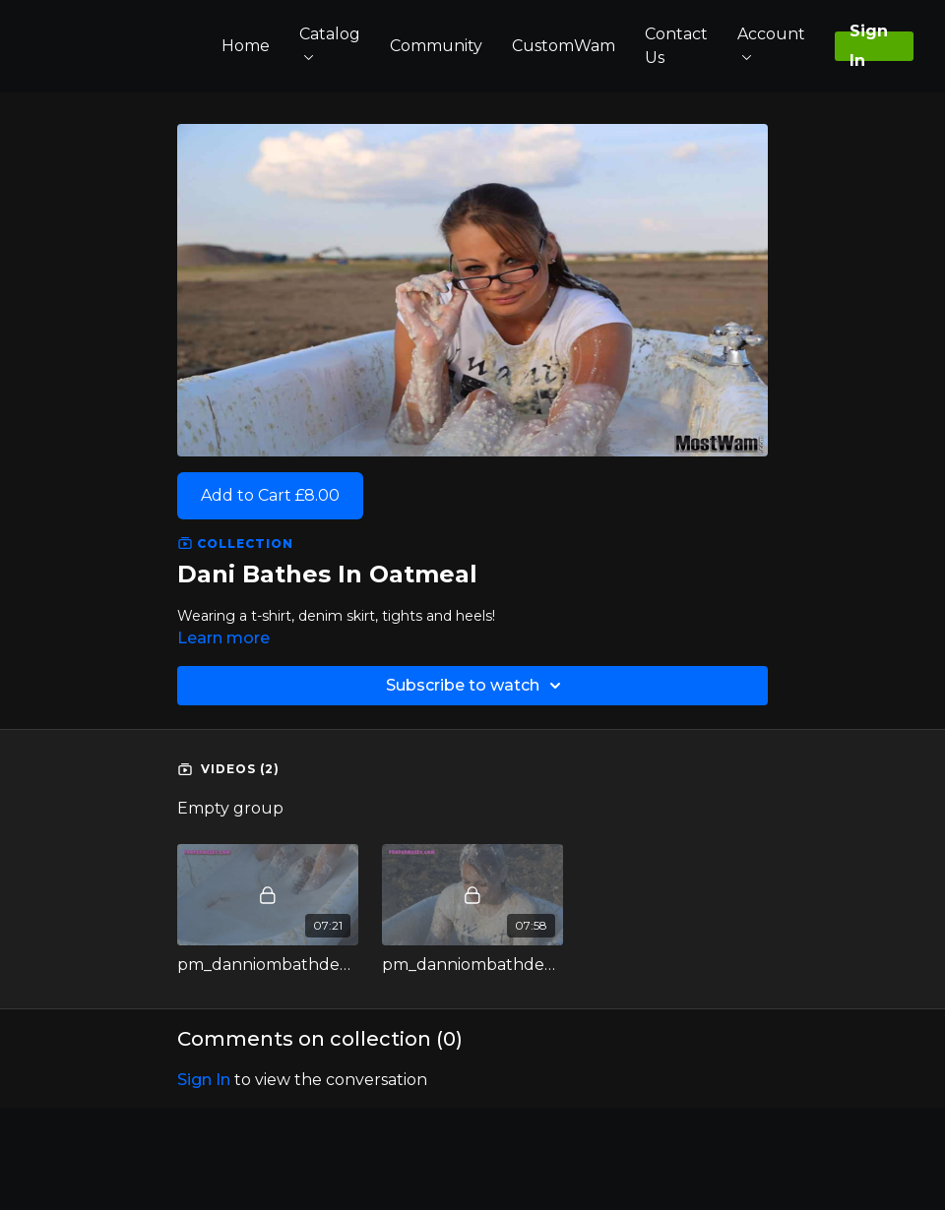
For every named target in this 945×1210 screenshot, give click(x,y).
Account (771, 42)
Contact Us (676, 46)
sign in (203, 1079)
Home (245, 45)
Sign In (869, 46)
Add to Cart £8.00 (270, 495)
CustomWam (563, 45)
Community (436, 45)
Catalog (329, 42)
